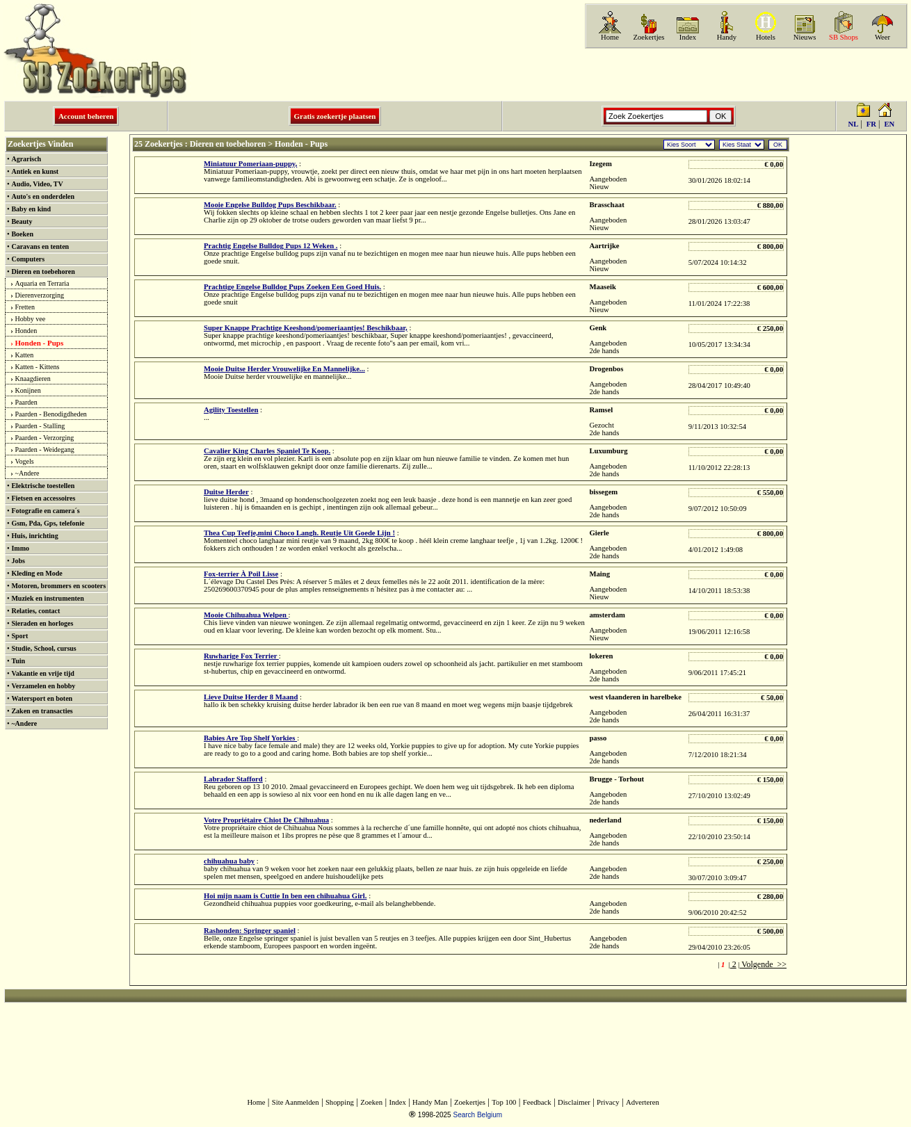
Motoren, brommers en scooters (58, 586)
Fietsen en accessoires (43, 498)
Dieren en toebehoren (42, 271)
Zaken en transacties (41, 711)
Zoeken (371, 1102)
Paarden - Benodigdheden (51, 414)
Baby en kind (31, 209)
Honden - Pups (39, 343)
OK (777, 144)
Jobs (17, 561)
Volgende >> (763, 964)
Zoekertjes (649, 37)
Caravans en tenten (40, 246)
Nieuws (804, 37)
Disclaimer (574, 1102)
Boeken (22, 234)
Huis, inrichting (34, 536)
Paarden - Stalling (40, 426)
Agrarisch (26, 159)
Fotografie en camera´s (45, 510)
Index (687, 37)
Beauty (21, 221)
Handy (726, 37)
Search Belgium (477, 1115)
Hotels (765, 37)
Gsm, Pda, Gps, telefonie (47, 523)
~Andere (27, 473)
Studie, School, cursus (43, 648)
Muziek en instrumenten (47, 598)
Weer (882, 37)
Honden (26, 330)
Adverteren (642, 1102)
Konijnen (28, 390)
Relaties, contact (35, 611)
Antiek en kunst (34, 171)
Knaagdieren (33, 378)
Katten (24, 355)
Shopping (339, 1102)
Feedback (537, 1102)
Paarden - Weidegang (44, 449)
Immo (20, 548)
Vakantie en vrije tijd (42, 673)
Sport (19, 636)
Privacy (608, 1102)
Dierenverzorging (39, 295)
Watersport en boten (41, 698)
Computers (28, 259)
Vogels (24, 461)
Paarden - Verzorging (44, 437)
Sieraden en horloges (42, 623)
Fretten (25, 307)
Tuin (18, 661)
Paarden (26, 402)
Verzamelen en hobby (43, 686)
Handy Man (430, 1102)
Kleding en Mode (36, 573)
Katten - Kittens (37, 367)
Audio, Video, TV (37, 184)
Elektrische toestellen (42, 485)
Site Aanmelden (295, 1102)
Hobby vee (30, 319)
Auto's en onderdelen (42, 196)
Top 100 (504, 1102)
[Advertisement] (745, 74)
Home (610, 37)
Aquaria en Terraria (42, 283)
